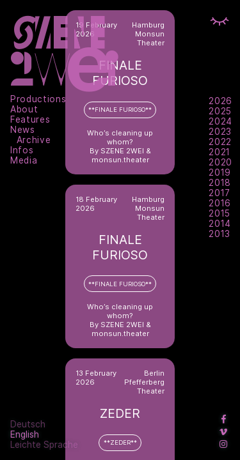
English (24, 434)
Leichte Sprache (44, 445)
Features (30, 119)
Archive (34, 140)
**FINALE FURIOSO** (120, 109)
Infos (21, 150)
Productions (38, 99)
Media (23, 160)
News (22, 130)
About (24, 109)
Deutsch (27, 424)
